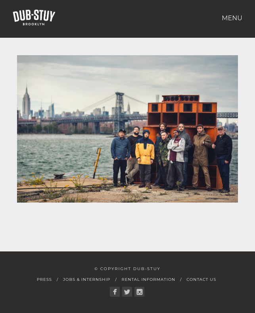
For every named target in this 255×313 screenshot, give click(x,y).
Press (44, 279)
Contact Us (201, 279)
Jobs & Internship (86, 279)
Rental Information (148, 279)
